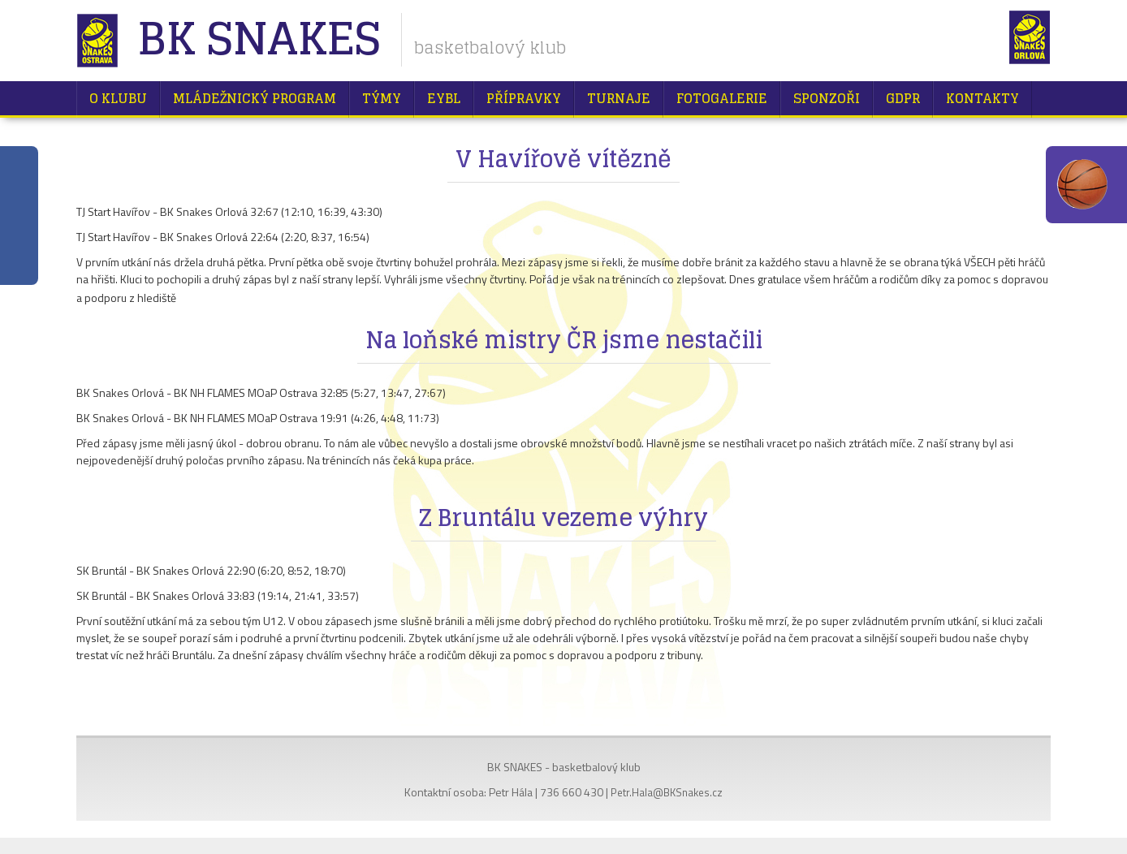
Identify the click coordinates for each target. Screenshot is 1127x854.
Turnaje (618, 98)
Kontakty (982, 98)
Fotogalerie (721, 98)
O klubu (118, 98)
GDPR (903, 98)
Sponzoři (826, 98)
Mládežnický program (254, 98)
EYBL (443, 98)
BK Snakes (258, 40)
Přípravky (523, 98)
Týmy (381, 98)
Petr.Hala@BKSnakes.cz (667, 792)
